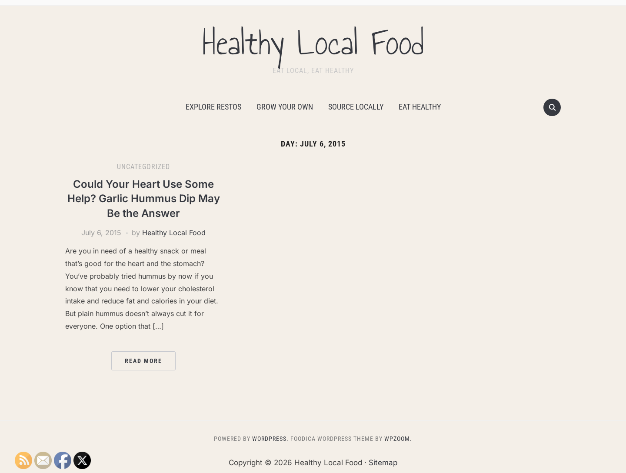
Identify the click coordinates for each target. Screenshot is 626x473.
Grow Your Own (284, 106)
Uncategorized (143, 167)
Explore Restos (213, 106)
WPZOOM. (398, 438)
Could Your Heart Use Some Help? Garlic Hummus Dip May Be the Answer (143, 199)
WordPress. (270, 438)
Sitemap (383, 462)
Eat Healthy (420, 106)
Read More (143, 360)
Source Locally (355, 106)
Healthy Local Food (313, 43)
